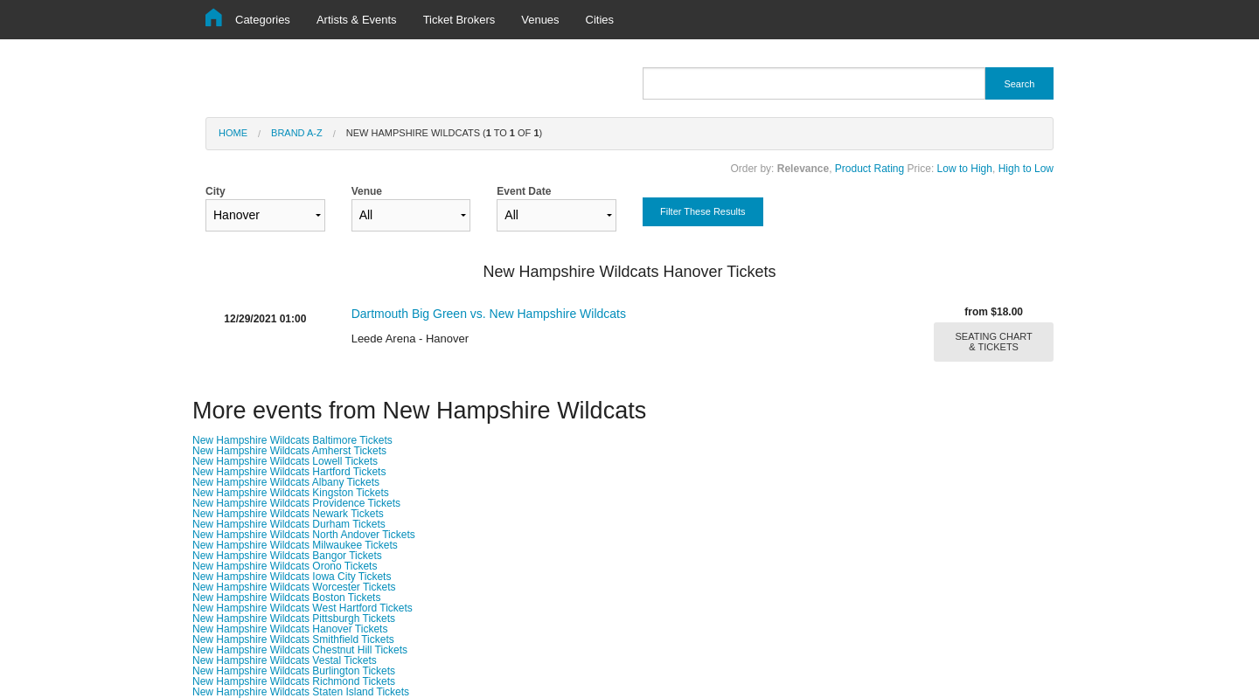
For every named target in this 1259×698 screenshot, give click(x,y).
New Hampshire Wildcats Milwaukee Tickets (295, 545)
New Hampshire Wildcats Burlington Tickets (293, 671)
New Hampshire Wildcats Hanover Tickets (289, 629)
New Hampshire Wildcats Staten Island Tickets (300, 692)
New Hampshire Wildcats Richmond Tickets (293, 681)
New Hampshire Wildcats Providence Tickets (296, 503)
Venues (540, 19)
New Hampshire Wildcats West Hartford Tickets (302, 608)
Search (1019, 84)
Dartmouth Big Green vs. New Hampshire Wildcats (488, 314)
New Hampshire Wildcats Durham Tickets (289, 524)
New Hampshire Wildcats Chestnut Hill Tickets (299, 650)
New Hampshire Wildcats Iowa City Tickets (291, 576)
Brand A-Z (297, 133)
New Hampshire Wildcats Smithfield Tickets (293, 639)
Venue (411, 208)
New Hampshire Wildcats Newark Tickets (288, 514)
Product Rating (869, 168)
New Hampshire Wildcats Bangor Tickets (287, 555)
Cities (600, 19)
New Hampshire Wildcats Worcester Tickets (294, 587)
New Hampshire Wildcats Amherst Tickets (289, 451)
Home (233, 133)
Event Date (556, 208)
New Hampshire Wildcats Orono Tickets (284, 566)
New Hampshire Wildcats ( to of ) (444, 133)
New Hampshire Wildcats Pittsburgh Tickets (293, 618)
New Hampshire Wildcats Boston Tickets (286, 597)
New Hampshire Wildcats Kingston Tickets (290, 493)
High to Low (1026, 168)
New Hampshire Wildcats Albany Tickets (285, 482)
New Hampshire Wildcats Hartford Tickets (289, 472)
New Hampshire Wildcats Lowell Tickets (285, 461)
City (265, 208)
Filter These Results (703, 211)
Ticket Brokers (459, 19)
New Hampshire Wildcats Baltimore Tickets (292, 440)
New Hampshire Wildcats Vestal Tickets (284, 660)
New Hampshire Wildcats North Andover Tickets (303, 535)
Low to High (964, 168)
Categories (262, 19)
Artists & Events (356, 19)
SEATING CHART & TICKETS (994, 341)
